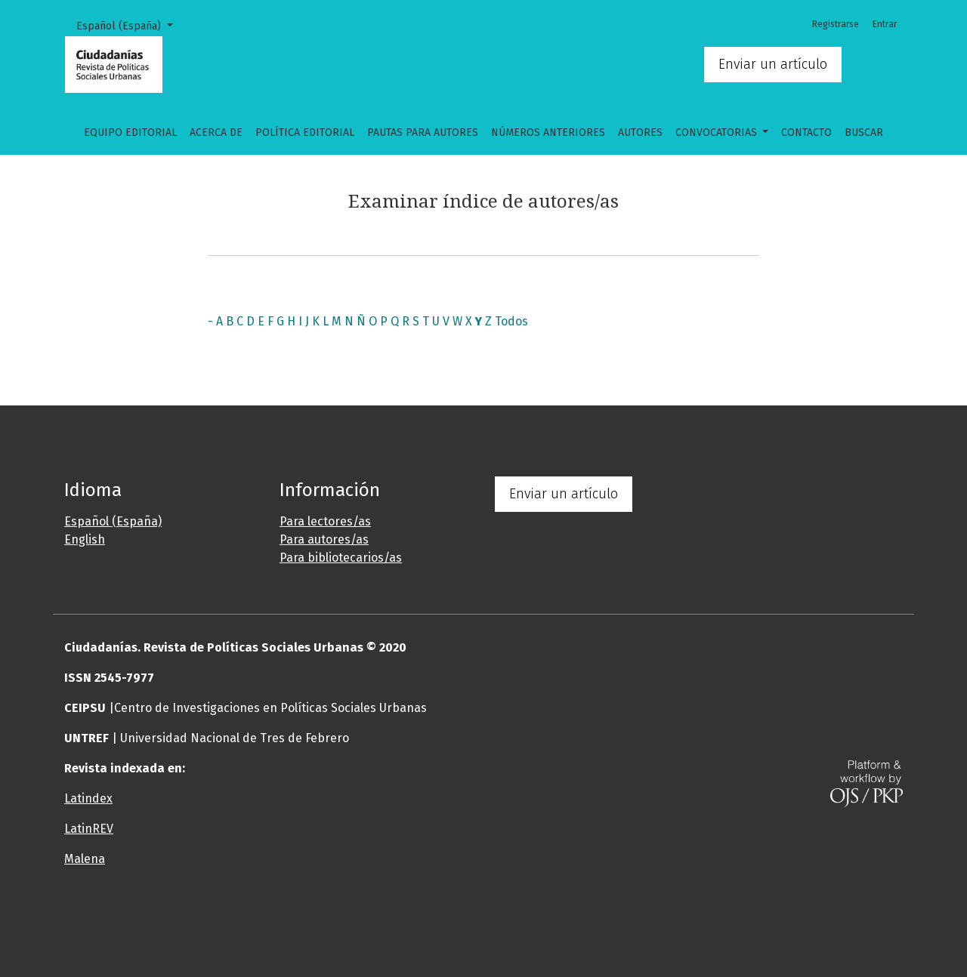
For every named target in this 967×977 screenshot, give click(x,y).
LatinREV (88, 828)
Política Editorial (304, 132)
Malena (84, 859)
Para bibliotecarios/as (341, 557)
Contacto (806, 132)
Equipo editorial (130, 132)
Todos (511, 321)
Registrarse (835, 24)
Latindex (88, 798)
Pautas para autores (422, 132)
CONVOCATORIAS (717, 132)
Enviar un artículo (772, 64)
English (84, 539)
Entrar (885, 24)
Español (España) (130, 24)
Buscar (864, 132)
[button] (411, 920)
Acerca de (216, 132)
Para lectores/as (325, 521)
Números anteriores (548, 132)
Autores (640, 132)
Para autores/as (324, 539)
